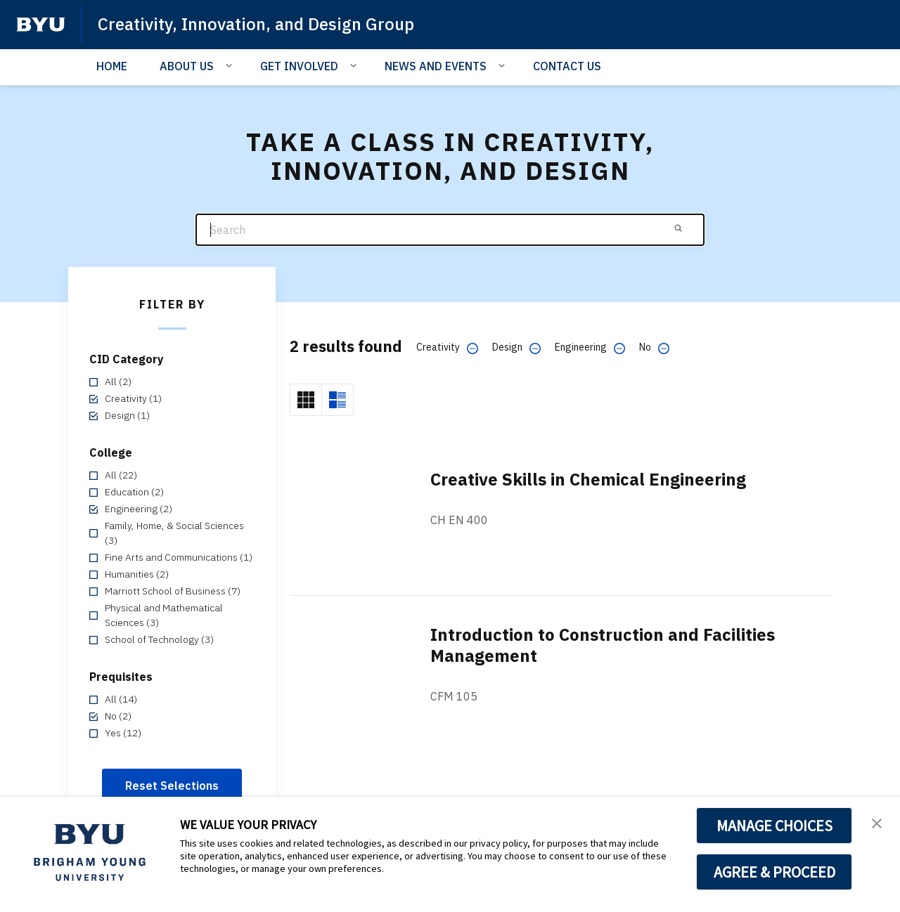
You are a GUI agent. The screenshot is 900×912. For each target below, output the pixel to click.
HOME (111, 66)
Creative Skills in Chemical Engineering (588, 479)
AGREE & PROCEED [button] (774, 872)
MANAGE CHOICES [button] (774, 825)
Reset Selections (172, 786)
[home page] (40, 25)
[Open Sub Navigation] (231, 65)
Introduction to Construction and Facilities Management (602, 645)
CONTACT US (567, 66)
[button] (877, 822)
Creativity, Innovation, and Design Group (256, 24)
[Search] (450, 230)
